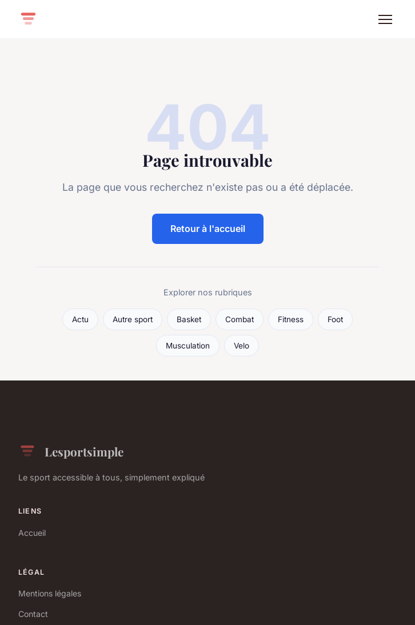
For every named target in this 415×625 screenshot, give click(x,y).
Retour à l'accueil (207, 228)
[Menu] (385, 19)
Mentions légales (49, 593)
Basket (189, 319)
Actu (80, 319)
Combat (239, 319)
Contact (33, 614)
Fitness (291, 319)
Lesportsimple (70, 451)
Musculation (188, 345)
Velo (241, 345)
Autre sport (133, 319)
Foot (335, 319)
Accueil (32, 533)
